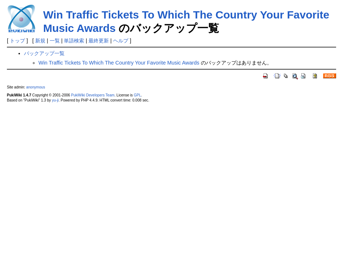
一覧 (55, 41)
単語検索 (74, 41)
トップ (17, 41)
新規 (40, 41)
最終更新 (98, 41)
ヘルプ (120, 41)
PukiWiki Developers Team (93, 95)
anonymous (35, 87)
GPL (137, 95)
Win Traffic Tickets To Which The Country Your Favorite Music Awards (118, 63)
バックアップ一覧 (44, 53)
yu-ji (55, 100)
